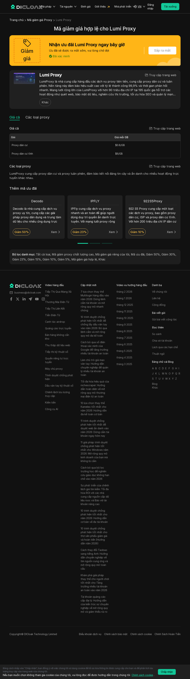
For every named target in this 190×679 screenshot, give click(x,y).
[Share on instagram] (43, 299)
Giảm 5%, (64, 259)
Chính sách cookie (141, 634)
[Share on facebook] (11, 299)
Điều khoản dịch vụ (90, 634)
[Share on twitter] (17, 299)
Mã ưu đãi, (138, 254)
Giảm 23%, (19, 259)
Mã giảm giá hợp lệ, (84, 259)
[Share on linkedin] (24, 299)
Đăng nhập (150, 6)
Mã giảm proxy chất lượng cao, (73, 254)
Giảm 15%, (35, 259)
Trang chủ (16, 20)
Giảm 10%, (50, 259)
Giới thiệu (100, 6)
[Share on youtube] (37, 299)
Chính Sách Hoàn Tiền (168, 634)
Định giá (85, 6)
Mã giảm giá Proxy (39, 20)
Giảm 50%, (153, 254)
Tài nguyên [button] (68, 6)
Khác (45, 102)
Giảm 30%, (169, 254)
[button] (139, 6)
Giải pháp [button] (47, 6)
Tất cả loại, (43, 254)
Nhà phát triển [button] (124, 6)
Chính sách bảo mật (115, 634)
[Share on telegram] (30, 299)
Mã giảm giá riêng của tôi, (112, 254)
